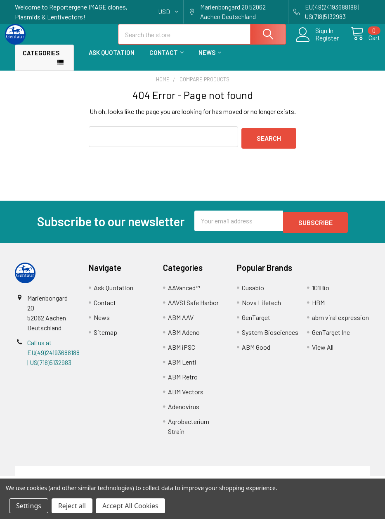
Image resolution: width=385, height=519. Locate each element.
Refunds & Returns (237, 475)
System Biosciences (270, 336)
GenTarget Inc (331, 336)
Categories (41, 60)
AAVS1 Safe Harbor (193, 306)
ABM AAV (181, 321)
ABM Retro (183, 381)
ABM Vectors (185, 396)
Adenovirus (183, 411)
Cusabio (253, 292)
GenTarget (256, 321)
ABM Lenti (182, 366)
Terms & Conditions (59, 475)
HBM (318, 306)
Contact (166, 60)
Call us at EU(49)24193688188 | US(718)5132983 (53, 356)
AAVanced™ (184, 292)
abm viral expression (340, 321)
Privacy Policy (325, 475)
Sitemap (105, 336)
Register (317, 43)
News (209, 60)
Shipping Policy (148, 475)
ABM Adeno (184, 336)
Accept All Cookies (130, 505)
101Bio (320, 292)
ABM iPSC (181, 351)
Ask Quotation (112, 60)
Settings (28, 505)
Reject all (72, 505)
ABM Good (256, 351)
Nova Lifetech (261, 306)
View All (322, 351)
